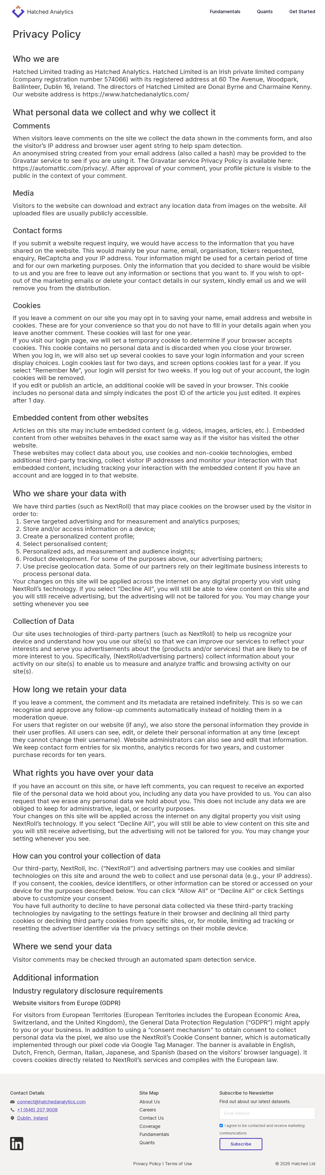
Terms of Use (178, 1163)
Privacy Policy (147, 1163)
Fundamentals (225, 11)
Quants (265, 11)
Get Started (302, 11)
